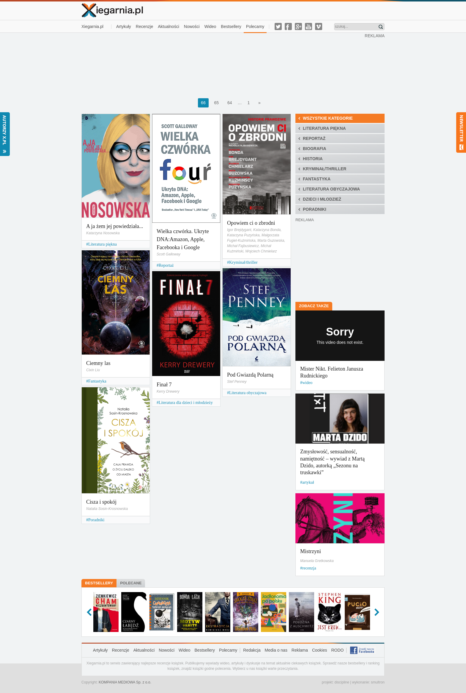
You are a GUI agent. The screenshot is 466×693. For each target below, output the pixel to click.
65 (216, 102)
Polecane (130, 583)
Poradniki (96, 520)
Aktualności (168, 26)
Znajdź (381, 27)
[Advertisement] (223, 65)
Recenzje (144, 26)
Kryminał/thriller (243, 262)
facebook (288, 26)
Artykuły (123, 26)
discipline (341, 682)
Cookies (319, 650)
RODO (337, 650)
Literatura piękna (102, 244)
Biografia (314, 148)
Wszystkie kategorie (328, 118)
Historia (313, 158)
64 (229, 102)
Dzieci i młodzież (322, 199)
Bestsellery (231, 26)
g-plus (298, 26)
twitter (278, 26)
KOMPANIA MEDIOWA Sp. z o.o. (125, 682)
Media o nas (276, 650)
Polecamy (255, 26)
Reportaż (166, 265)
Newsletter (461, 132)
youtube (308, 26)
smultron (378, 682)
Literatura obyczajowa (248, 393)
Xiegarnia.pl (92, 26)
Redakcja (251, 650)
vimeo (318, 26)
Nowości (192, 26)
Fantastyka (97, 381)
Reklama (300, 650)
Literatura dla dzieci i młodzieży (186, 402)
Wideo (210, 26)
